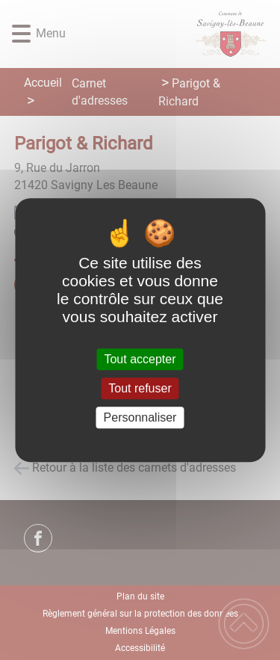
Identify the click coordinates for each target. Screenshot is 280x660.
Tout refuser (139, 388)
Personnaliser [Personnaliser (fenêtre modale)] (140, 417)
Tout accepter (139, 359)
